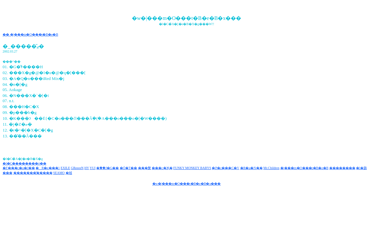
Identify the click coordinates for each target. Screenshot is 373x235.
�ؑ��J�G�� (107, 168)
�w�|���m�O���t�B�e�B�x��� (186, 183)
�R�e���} (48, 168)
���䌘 (144, 168)
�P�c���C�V (225, 168)
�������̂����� (33, 173)
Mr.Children (271, 168)
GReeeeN (77, 168)
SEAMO (59, 173)
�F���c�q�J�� (19, 168)
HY (87, 168)
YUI (93, 168)
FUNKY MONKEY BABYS (192, 168)
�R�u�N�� (251, 168)
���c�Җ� (162, 168)
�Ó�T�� (128, 168)
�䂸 (69, 173)
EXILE (65, 168)
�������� (342, 168)
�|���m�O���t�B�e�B (304, 168)
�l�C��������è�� (24, 163)
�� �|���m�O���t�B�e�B (30, 34)
